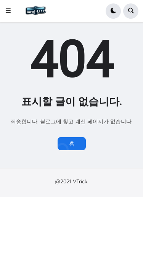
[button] (10, 11)
